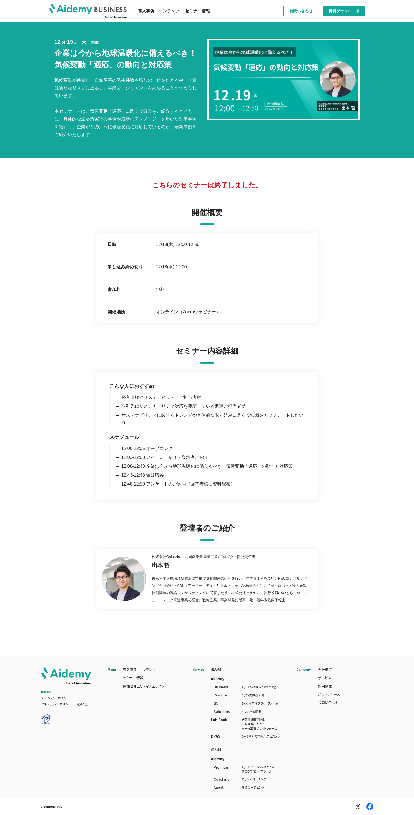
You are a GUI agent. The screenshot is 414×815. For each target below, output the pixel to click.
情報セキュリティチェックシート (147, 686)
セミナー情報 (197, 11)
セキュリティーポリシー (56, 704)
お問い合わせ (301, 11)
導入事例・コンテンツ (158, 11)
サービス (324, 677)
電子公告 (83, 704)
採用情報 (325, 686)
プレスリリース (329, 694)
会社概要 (325, 669)
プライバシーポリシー (55, 698)
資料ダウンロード (344, 11)
